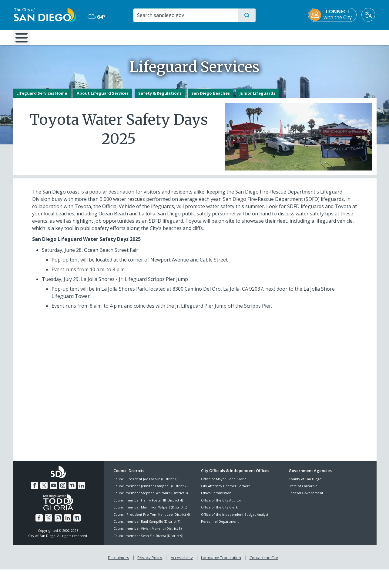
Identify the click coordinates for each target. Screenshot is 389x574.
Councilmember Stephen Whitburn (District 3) (150, 497)
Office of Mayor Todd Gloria (223, 483)
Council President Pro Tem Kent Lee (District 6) (151, 518)
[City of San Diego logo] (44, 14)
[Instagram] (62, 490)
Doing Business (173, 37)
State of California (303, 490)
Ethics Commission (216, 497)
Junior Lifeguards (257, 97)
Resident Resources (119, 37)
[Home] (24, 39)
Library (228, 37)
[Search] (185, 15)
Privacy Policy (149, 562)
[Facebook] (34, 490)
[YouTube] (53, 490)
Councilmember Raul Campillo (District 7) (146, 525)
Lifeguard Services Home (41, 97)
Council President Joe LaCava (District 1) (145, 483)
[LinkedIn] (81, 490)
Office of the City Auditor (221, 504)
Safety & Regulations (160, 97)
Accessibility (182, 562)
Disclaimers (118, 562)
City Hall (347, 37)
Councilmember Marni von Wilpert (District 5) (150, 511)
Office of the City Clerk (219, 511)
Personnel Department (220, 525)
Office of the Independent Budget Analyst (234, 518)
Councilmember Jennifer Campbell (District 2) (150, 490)
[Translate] (370, 15)
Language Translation (221, 562)
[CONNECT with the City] (334, 15)
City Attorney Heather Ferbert (225, 490)
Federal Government (306, 497)
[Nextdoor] (72, 490)
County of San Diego (305, 483)
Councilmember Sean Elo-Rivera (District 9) (148, 540)
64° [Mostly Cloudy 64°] (96, 17)
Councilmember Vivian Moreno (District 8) (147, 533)
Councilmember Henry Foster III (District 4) (148, 504)
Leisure (64, 37)
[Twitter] (44, 490)
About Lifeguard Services (103, 97)
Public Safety (288, 37)
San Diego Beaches (210, 97)
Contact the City (264, 562)
